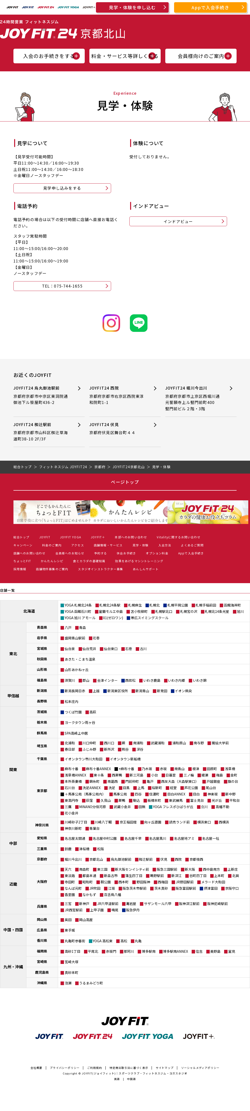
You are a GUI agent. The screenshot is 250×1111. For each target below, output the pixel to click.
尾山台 (211, 787)
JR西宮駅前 (74, 909)
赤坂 (163, 768)
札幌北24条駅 (109, 605)
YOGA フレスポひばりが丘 (173, 806)
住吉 (199, 951)
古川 (143, 648)
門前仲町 (132, 781)
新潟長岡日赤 (75, 690)
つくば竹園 (73, 712)
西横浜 (224, 822)
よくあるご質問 (192, 545)
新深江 (176, 875)
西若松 (130, 680)
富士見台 (197, 800)
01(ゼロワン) (113, 617)
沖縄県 (42, 982)
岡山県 (42, 919)
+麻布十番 (126, 768)
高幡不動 (222, 806)
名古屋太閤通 (75, 838)
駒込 (136, 800)
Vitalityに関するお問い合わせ (178, 537)
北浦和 (70, 742)
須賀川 (70, 680)
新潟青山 (142, 690)
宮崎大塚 (71, 961)
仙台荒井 (89, 648)
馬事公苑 (120, 794)
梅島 (219, 775)
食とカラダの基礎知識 (89, 561)
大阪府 (42, 881)
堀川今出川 (73, 859)
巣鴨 (121, 800)
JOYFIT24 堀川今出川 (193, 398)
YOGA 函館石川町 (78, 611)
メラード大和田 (213, 881)
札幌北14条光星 (217, 611)
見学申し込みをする (62, 188)
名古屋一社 (210, 838)
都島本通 (89, 875)
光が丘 (217, 800)
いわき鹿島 (151, 680)
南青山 (179, 768)
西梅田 (163, 881)
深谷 (139, 749)
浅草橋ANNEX (75, 775)
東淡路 (70, 875)
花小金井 (71, 813)
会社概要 (36, 1068)
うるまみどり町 (91, 982)
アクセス (77, 545)
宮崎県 (42, 961)
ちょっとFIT (22, 561)
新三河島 (136, 775)
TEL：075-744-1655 (62, 286)
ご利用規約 (94, 1068)
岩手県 (42, 637)
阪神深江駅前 (189, 903)
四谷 (138, 794)
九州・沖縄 (13, 967)
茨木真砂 (161, 888)
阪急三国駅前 (167, 869)
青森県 (42, 627)
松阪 (100, 848)
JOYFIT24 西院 (117, 395)
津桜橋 (84, 848)
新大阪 (190, 869)
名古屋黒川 (157, 838)
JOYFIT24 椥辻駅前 (41, 431)
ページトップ (125, 482)
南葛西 (112, 781)
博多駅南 (149, 951)
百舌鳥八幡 (112, 894)
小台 (154, 775)
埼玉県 (42, 745)
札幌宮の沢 (188, 611)
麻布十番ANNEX (98, 768)
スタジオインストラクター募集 (100, 569)
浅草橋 (230, 768)
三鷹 (68, 806)
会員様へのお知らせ (69, 553)
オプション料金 (157, 553)
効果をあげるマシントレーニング (139, 561)
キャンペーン (22, 545)
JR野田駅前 (185, 881)
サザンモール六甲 (157, 903)
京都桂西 (196, 859)
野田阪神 (143, 881)
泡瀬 (68, 982)
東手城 (70, 930)
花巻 (96, 637)
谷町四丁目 (198, 875)
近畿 (13, 884)
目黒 (126, 787)
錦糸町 (94, 781)
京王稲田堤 (128, 822)
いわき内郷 (176, 680)
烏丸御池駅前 (121, 859)
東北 (13, 653)
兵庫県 (42, 906)
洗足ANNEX (92, 787)
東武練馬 (176, 800)
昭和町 (88, 881)
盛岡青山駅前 (75, 637)
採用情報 (19, 569)
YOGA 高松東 (103, 940)
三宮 (68, 903)
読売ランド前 (179, 822)
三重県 (42, 848)
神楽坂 (213, 794)
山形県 (42, 669)
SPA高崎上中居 (76, 733)
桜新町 (157, 787)
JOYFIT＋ (98, 537)
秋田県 (42, 658)
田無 (141, 806)
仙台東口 (111, 648)
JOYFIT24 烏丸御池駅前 (41, 395)
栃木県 (42, 722)
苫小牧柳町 (139, 611)
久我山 (106, 800)
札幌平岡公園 (177, 605)
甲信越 (13, 696)
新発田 (162, 690)
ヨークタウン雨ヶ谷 (80, 722)
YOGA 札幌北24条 (78, 605)
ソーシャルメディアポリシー (200, 1068)
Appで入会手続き (210, 7)
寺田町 (70, 881)
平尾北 (93, 951)
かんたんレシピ (52, 561)
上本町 (219, 875)
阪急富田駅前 (186, 888)
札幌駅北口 (163, 611)
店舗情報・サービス (108, 545)
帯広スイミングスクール (149, 617)
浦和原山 (179, 742)
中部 (13, 843)
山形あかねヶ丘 (77, 669)
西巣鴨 (117, 775)
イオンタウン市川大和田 (83, 758)
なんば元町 (73, 888)
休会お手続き (126, 553)
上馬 (140, 787)
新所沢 (109, 749)
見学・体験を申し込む (132, 7)
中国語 (131, 1079)
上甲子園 (97, 909)
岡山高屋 (86, 919)
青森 (82, 627)
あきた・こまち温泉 (80, 659)
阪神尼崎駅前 (217, 903)
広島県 (42, 929)
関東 (13, 769)
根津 (195, 768)
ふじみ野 (89, 749)
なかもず (89, 894)
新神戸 (84, 903)
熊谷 (125, 749)
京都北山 (96, 859)
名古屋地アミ (184, 838)
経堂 (173, 787)
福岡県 (42, 951)
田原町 (212, 768)
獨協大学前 (220, 742)
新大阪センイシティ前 (132, 869)
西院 (178, 859)
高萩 (92, 712)
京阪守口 (232, 888)
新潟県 (42, 690)
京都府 (42, 859)
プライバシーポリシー (65, 1068)
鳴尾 (115, 909)
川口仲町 (89, 742)
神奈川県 (42, 824)
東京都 (42, 790)
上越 (96, 690)
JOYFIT (44, 537)
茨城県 (42, 711)
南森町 (84, 869)
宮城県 (42, 648)
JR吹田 (94, 888)
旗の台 (233, 781)
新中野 (230, 794)
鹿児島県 (42, 972)
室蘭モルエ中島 (111, 611)
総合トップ (21, 537)
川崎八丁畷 (103, 822)
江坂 (111, 888)
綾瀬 (204, 775)
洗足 (111, 787)
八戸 (68, 627)
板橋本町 (154, 800)
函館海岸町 (232, 605)
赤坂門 (111, 951)
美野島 (215, 951)
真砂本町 (71, 972)
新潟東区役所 (117, 690)
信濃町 (154, 794)
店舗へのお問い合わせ (29, 553)
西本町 (123, 881)
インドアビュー (178, 221)
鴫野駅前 (157, 875)
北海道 (29, 611)
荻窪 (89, 800)
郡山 (86, 680)
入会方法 (164, 545)
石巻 (128, 648)
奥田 (68, 919)
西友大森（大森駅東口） (180, 781)
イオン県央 (183, 690)
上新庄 (233, 869)
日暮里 (171, 775)
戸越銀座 (213, 781)
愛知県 (42, 837)
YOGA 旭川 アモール (80, 617)
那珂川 (129, 951)
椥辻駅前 (146, 859)
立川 (204, 806)
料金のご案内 (52, 545)
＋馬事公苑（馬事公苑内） (85, 794)
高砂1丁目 (72, 951)
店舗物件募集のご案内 (52, 569)
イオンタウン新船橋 (125, 758)
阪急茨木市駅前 (134, 888)
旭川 (240, 611)
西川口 (109, 742)
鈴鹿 (68, 848)
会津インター (107, 680)
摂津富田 (211, 888)
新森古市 (111, 875)
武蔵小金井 (122, 806)
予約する (100, 553)
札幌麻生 (135, 605)
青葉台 (94, 828)
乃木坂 (147, 768)
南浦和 (138, 742)
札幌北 (154, 605)
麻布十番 (71, 768)
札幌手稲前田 (206, 605)
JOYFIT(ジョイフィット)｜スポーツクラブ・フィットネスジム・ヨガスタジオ (134, 1073)
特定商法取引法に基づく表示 (129, 1068)
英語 (117, 1079)
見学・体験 (141, 545)
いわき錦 (200, 680)
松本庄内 (71, 701)
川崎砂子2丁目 (76, 822)
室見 (231, 951)
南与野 (199, 742)
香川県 (42, 940)
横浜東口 (204, 822)
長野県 (42, 701)
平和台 (234, 800)
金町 (233, 775)
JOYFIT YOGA (70, 537)
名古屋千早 (133, 838)
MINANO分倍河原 (92, 806)
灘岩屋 (131, 903)
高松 (123, 940)
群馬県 (42, 732)
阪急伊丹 (133, 909)
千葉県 (42, 758)
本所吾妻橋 (73, 781)
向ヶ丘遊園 (152, 822)
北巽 (235, 875)
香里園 (70, 894)
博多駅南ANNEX (175, 951)
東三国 (102, 869)
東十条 (99, 775)
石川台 (70, 787)
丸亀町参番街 (75, 940)
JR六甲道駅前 (107, 903)
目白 (196, 794)
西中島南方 (211, 869)
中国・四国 (13, 930)
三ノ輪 (189, 775)
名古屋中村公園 (105, 838)
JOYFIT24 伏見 (117, 428)
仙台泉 (70, 648)
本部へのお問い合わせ (131, 537)
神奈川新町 (73, 828)
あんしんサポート (146, 569)
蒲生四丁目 (133, 875)
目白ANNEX (176, 794)
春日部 (70, 749)
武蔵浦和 (158, 742)
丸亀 (138, 940)
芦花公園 (191, 787)
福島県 (42, 680)
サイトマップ (165, 1068)
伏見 (163, 859)
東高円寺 (71, 800)
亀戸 (150, 781)
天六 (68, 869)
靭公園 (106, 881)
